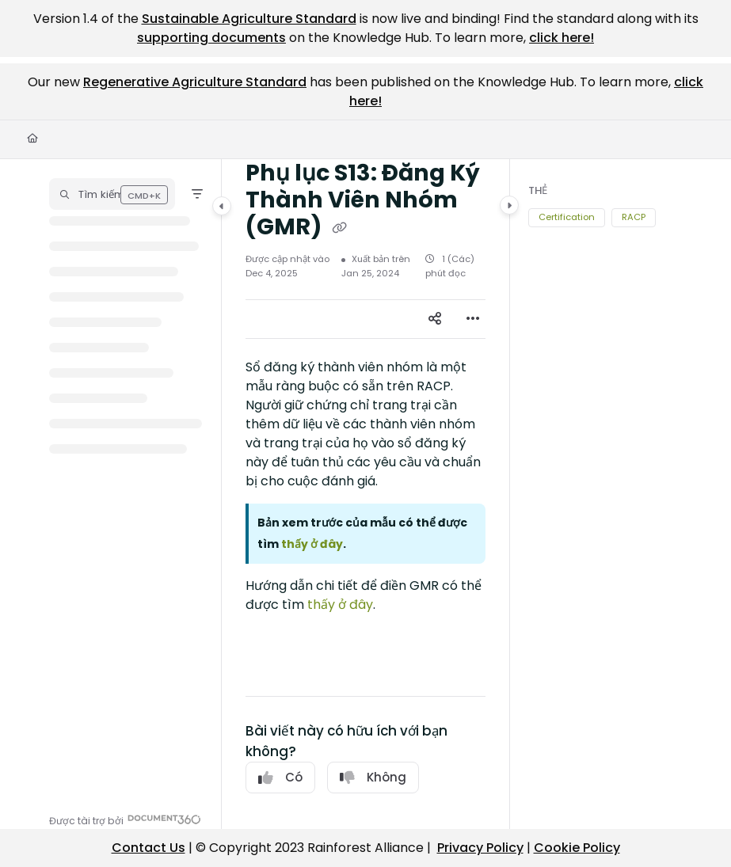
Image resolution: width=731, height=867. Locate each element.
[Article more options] (472, 319)
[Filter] (197, 193)
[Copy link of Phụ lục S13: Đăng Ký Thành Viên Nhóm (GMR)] (339, 228)
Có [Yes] (280, 777)
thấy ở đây (340, 604)
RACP (633, 217)
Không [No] (373, 777)
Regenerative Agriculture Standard (194, 82)
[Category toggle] (221, 205)
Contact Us (148, 847)
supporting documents (211, 38)
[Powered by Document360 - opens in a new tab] (125, 819)
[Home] (32, 138)
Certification (567, 217)
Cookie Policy (577, 847)
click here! (561, 38)
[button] (112, 194)
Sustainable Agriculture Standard (249, 19)
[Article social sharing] (434, 319)
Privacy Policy (480, 847)
